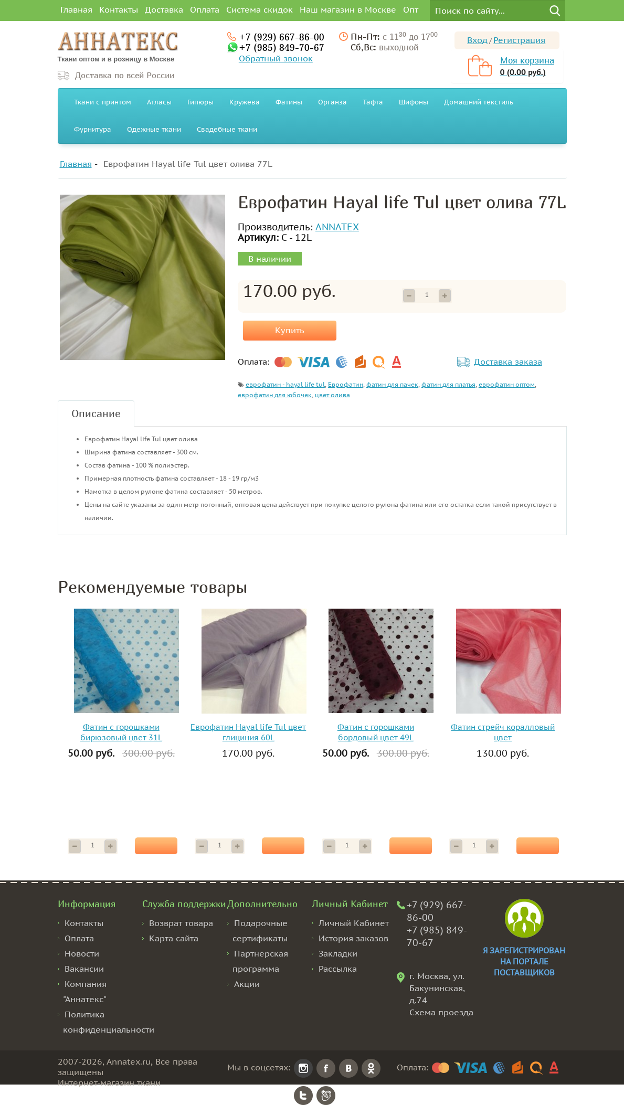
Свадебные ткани (227, 129)
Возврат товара (181, 923)
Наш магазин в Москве (348, 9)
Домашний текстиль (478, 102)
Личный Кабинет (354, 923)
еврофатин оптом (507, 384)
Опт (410, 9)
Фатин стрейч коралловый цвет (503, 732)
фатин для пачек (392, 384)
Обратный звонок (276, 58)
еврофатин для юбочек (275, 395)
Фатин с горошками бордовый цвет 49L (375, 732)
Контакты (118, 9)
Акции (247, 984)
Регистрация (519, 40)
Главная (76, 9)
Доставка (164, 9)
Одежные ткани (154, 129)
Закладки (338, 953)
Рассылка (338, 968)
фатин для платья (448, 384)
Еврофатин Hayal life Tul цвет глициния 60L (248, 732)
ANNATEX (337, 227)
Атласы (159, 102)
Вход (477, 40)
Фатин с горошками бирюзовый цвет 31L (121, 732)
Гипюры (200, 102)
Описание (96, 413)
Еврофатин (345, 384)
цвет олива (332, 395)
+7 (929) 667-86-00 (281, 36)
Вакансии (84, 968)
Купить (289, 330)
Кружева (244, 102)
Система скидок (259, 9)
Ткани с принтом (102, 102)
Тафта (373, 102)
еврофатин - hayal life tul (285, 384)
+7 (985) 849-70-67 (281, 47)
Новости (82, 953)
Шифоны (413, 102)
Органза (332, 102)
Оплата (204, 9)
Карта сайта (173, 938)
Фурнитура (92, 129)
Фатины (289, 102)
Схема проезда (441, 1012)
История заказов (353, 938)
